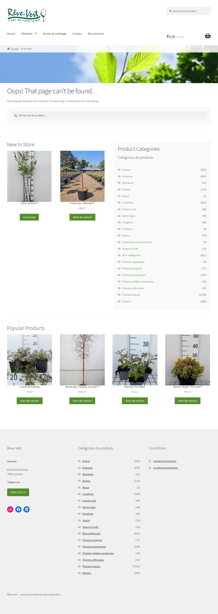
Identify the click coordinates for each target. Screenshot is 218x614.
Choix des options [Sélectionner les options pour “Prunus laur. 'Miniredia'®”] (82, 217)
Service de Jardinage (54, 33)
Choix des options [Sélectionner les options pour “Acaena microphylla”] (29, 400)
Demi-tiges (128, 215)
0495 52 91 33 (18, 492)
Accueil (11, 33)
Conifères (128, 202)
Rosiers (126, 301)
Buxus (125, 196)
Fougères (127, 222)
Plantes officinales (133, 288)
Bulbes (126, 189)
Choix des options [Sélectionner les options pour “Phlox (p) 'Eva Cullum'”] (134, 400)
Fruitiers (127, 229)
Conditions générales (165, 467)
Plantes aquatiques (133, 261)
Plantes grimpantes (134, 275)
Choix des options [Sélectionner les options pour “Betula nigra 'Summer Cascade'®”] (82, 400)
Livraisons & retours (164, 461)
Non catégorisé (131, 255)
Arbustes (127, 176)
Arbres (126, 169)
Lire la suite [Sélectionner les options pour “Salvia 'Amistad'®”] (29, 217)
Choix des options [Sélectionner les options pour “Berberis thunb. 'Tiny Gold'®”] (187, 400)
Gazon (126, 235)
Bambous (127, 182)
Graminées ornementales (137, 242)
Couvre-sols (129, 209)
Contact (77, 33)
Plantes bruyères (132, 268)
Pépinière (27, 33)
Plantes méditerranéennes (138, 281)
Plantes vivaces (131, 294)
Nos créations (96, 33)
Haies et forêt (130, 248)
